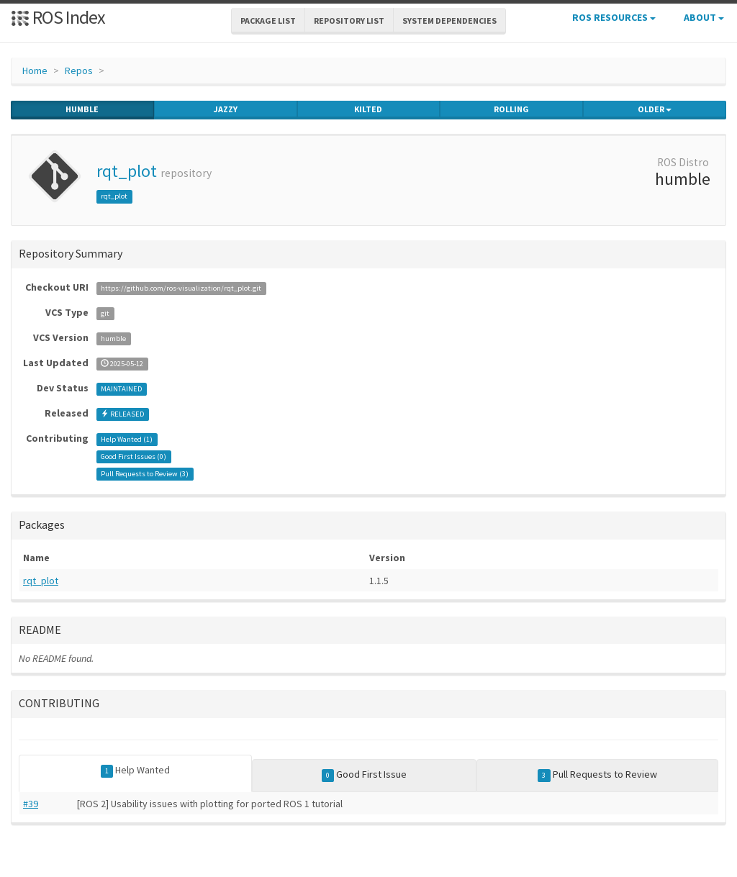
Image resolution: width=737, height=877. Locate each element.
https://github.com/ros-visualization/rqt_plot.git (181, 288)
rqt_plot (126, 171)
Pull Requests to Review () (145, 473)
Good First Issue (364, 775)
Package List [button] (268, 20)
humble (82, 109)
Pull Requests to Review (597, 775)
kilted (368, 109)
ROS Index (58, 17)
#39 (30, 803)
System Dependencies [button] (449, 20)
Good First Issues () (133, 456)
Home (35, 70)
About (704, 17)
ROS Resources (614, 17)
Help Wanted (136, 770)
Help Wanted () (127, 439)
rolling (511, 109)
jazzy (226, 109)
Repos (79, 70)
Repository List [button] (349, 20)
